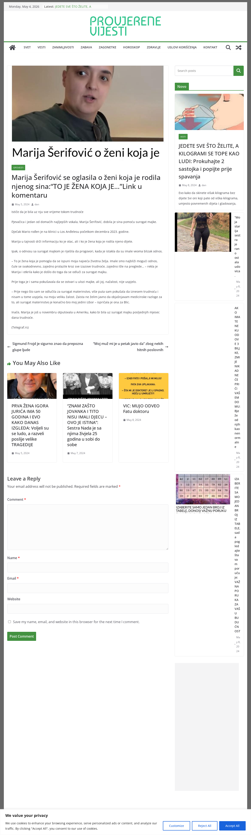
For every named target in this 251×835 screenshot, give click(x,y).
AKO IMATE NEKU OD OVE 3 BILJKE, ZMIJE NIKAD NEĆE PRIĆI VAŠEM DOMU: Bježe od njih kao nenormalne (237, 377)
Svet (27, 47)
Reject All (204, 826)
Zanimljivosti (63, 47)
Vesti (41, 47)
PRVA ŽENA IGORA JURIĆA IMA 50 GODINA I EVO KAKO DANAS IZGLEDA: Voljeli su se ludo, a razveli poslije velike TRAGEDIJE (30, 425)
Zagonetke (107, 47)
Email (13, 578)
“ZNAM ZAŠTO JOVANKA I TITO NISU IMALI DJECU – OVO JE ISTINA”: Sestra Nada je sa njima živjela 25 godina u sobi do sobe (87, 425)
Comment (16, 499)
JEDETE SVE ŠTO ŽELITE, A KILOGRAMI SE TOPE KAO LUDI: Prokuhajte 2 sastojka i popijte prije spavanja (209, 161)
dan (37, 204)
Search (238, 70)
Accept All (232, 826)
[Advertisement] (207, 727)
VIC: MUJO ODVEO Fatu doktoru (141, 408)
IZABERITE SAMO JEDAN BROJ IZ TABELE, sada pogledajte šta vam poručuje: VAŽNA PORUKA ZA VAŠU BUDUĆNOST (237, 555)
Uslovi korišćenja (182, 47)
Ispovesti (18, 167)
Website (13, 599)
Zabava (86, 47)
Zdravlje (154, 47)
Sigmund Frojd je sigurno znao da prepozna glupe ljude (45, 346)
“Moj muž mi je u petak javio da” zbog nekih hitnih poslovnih (130, 346)
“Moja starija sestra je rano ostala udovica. (237, 246)
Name (13, 558)
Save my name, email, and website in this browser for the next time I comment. (76, 621)
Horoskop (131, 47)
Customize (176, 826)
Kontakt (210, 47)
